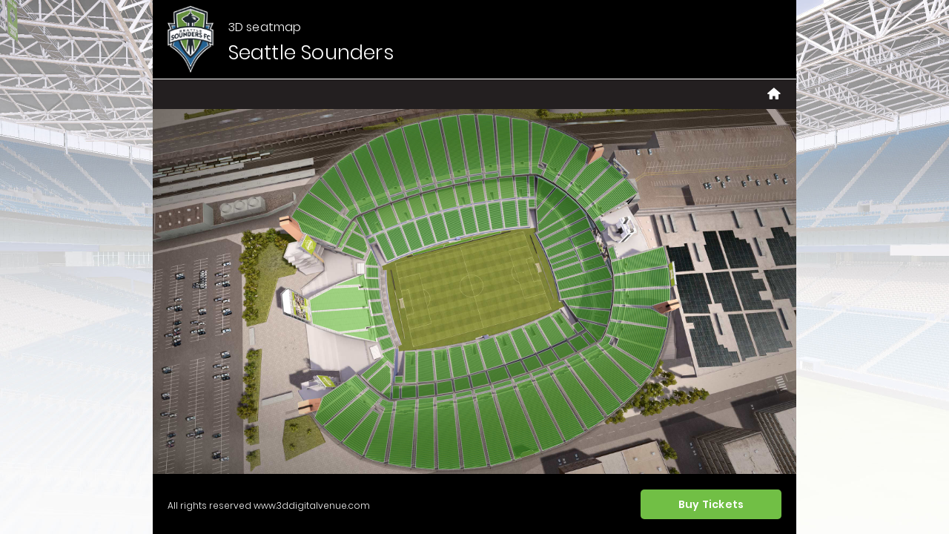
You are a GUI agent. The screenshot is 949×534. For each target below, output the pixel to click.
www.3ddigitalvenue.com (312, 505)
